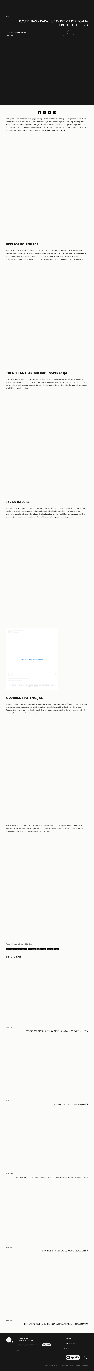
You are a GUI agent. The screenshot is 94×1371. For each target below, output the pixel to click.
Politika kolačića (67, 1365)
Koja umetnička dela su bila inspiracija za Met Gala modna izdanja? (56, 1324)
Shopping (9, 1027)
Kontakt (68, 1348)
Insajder (9, 1247)
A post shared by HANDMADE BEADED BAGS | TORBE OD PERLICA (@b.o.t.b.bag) (32, 685)
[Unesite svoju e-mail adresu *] (28, 1344)
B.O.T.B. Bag (22, 508)
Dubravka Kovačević (18, 32)
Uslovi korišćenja (82, 1365)
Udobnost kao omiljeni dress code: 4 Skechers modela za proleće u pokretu (52, 1177)
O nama (67, 1338)
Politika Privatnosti (51, 1365)
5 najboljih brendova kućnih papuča (71, 1104)
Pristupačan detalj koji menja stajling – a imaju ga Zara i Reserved (57, 1031)
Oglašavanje (69, 1343)
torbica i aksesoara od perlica (26, 250)
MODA (7, 16)
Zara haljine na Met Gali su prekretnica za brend (65, 1251)
